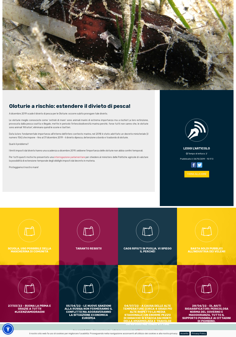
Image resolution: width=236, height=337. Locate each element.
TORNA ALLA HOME (196, 174)
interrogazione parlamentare (69, 157)
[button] (8, 329)
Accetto (184, 333)
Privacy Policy (199, 333)
